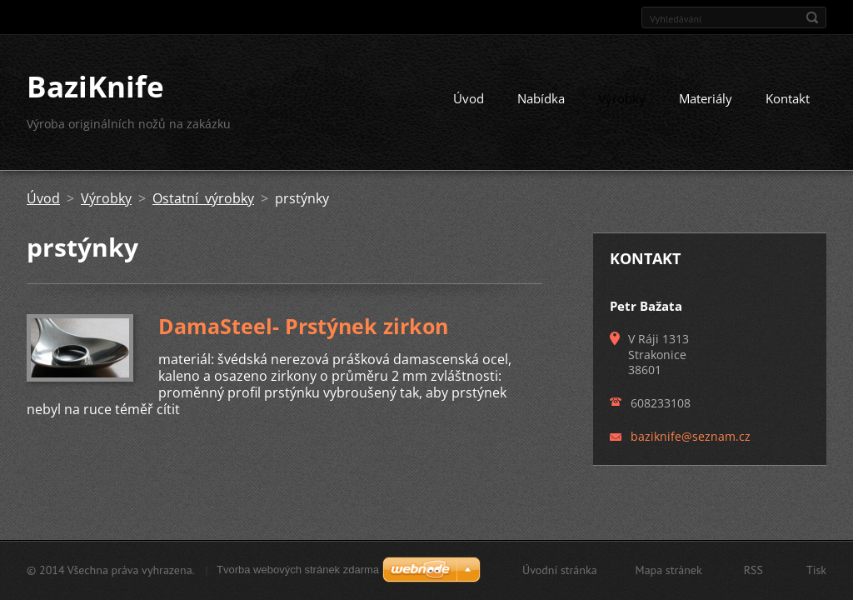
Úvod (468, 98)
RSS (753, 570)
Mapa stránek (669, 570)
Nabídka (541, 98)
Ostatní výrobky (203, 198)
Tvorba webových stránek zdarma (298, 569)
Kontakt (788, 98)
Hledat (812, 17)
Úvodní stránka (559, 570)
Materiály (705, 98)
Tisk (816, 570)
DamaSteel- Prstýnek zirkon (303, 326)
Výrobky (622, 98)
